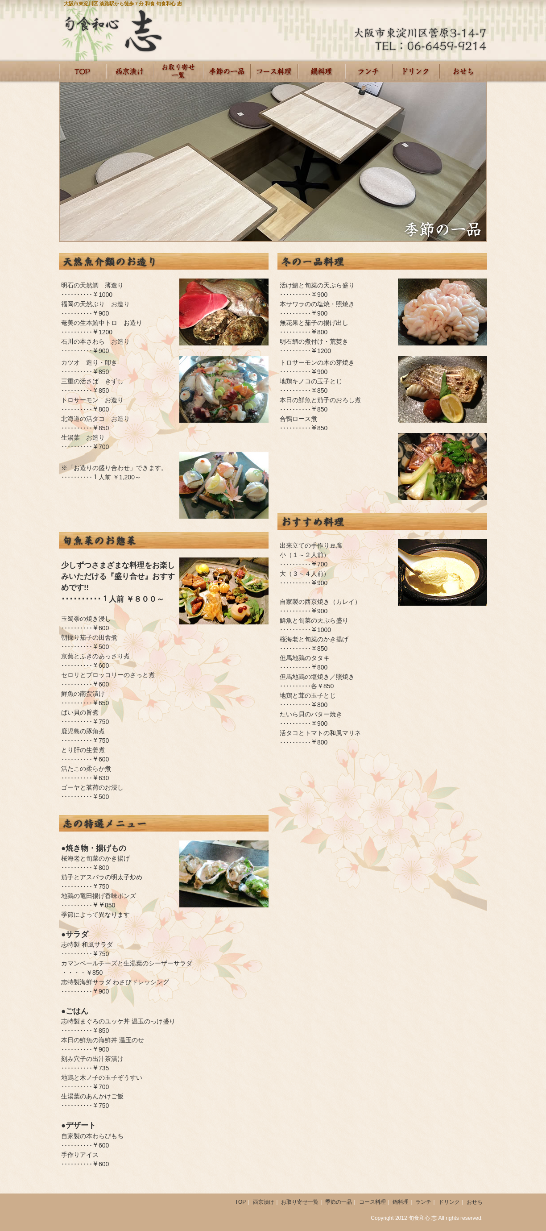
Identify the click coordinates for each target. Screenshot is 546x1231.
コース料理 (372, 1202)
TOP (240, 1202)
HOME (82, 71)
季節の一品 (227, 71)
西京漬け (129, 71)
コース (274, 71)
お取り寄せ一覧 (178, 71)
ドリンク (416, 71)
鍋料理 (401, 1202)
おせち (463, 71)
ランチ (369, 71)
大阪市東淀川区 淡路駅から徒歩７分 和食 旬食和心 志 (123, 3)
